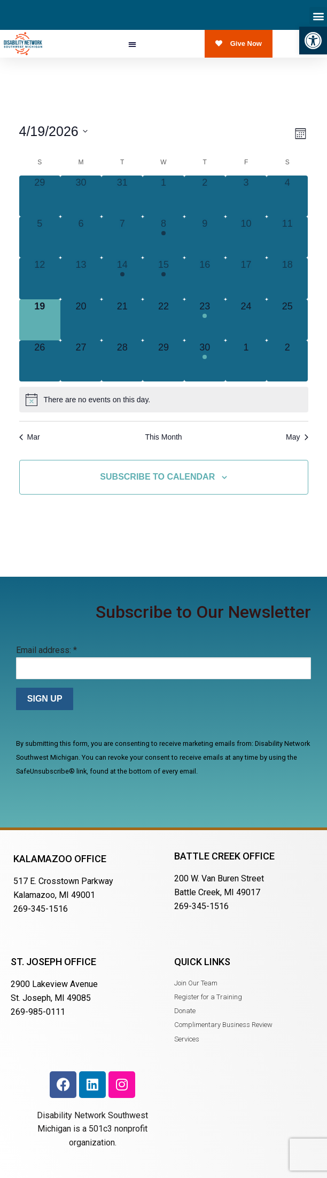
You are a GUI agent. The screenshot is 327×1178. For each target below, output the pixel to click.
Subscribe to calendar (157, 476)
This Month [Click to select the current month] (163, 437)
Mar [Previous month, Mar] (29, 437)
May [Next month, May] (297, 437)
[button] (313, 40)
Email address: (46, 650)
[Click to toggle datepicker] (53, 131)
